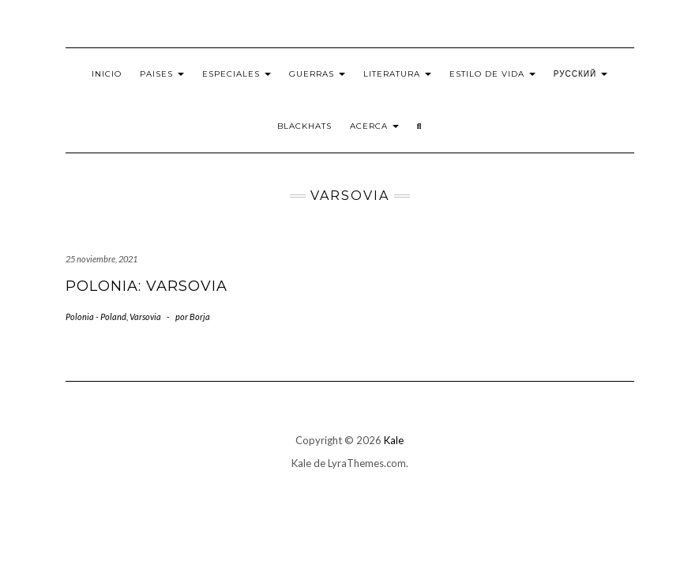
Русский (580, 74)
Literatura (397, 74)
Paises (162, 74)
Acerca (374, 126)
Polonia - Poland (96, 316)
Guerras (317, 74)
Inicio (107, 74)
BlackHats (304, 126)
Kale (394, 440)
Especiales (236, 74)
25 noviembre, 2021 (101, 259)
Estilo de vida (492, 74)
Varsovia (145, 316)
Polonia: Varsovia (146, 286)
